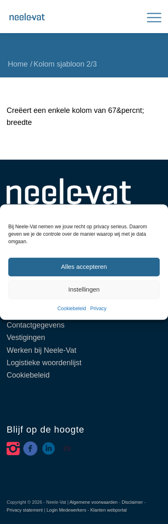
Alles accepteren (84, 266)
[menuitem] (150, 16)
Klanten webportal (108, 509)
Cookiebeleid (72, 308)
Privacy (98, 308)
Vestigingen (26, 337)
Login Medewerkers (66, 509)
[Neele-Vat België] (68, 16)
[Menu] (150, 16)
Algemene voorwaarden (94, 502)
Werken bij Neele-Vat (41, 350)
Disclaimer (132, 502)
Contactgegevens (36, 325)
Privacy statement (25, 509)
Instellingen (84, 289)
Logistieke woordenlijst (44, 363)
